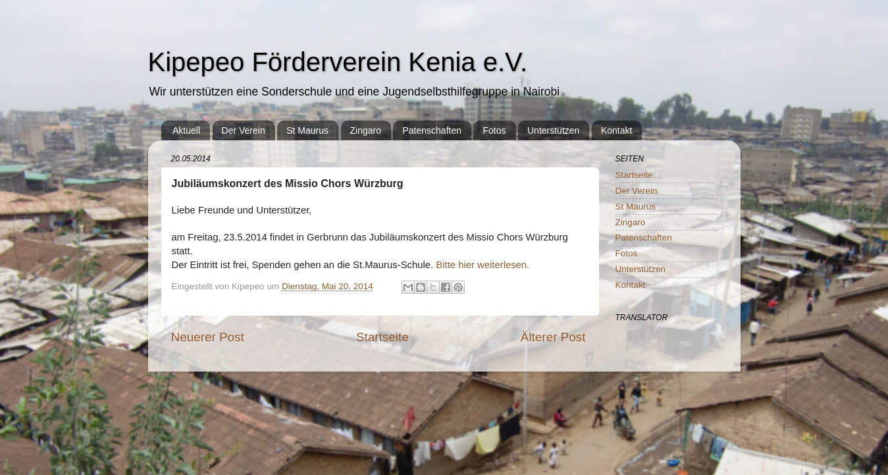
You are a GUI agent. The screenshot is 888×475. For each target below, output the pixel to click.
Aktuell (186, 130)
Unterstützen (553, 130)
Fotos (494, 130)
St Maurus (307, 130)
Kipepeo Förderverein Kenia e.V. (338, 61)
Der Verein (243, 130)
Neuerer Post (207, 337)
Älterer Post (553, 337)
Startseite (382, 337)
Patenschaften (431, 130)
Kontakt (616, 130)
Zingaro (365, 130)
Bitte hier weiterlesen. (482, 265)
